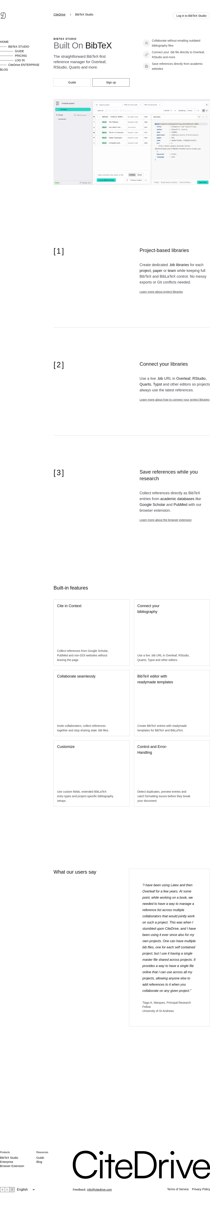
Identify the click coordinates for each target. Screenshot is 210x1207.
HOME (4, 41)
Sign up (111, 82)
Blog (39, 1162)
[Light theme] (2, 1189)
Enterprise (6, 1162)
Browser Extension (12, 1166)
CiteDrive (60, 14)
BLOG (4, 69)
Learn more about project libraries (161, 291)
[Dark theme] (7, 1189)
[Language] (25, 1189)
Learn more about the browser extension (165, 520)
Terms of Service (178, 1189)
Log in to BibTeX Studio (191, 15)
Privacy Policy (201, 1189)
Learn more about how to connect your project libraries (175, 399)
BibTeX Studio (9, 1157)
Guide (72, 82)
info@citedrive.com (99, 1189)
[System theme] (12, 1189)
